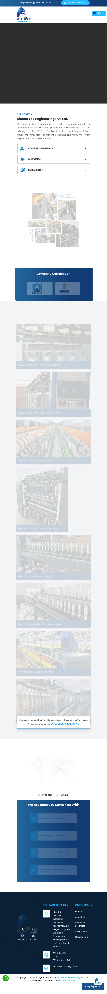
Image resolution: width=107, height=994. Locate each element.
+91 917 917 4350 (62, 959)
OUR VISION (34, 159)
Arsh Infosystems (66, 980)
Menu (98, 13)
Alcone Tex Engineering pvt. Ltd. (72, 977)
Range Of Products (80, 924)
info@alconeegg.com (29, 2)
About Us (80, 916)
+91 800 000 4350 (59, 954)
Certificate (81, 931)
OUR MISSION (35, 170)
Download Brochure (75, 2)
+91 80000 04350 (50, 2)
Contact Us (81, 936)
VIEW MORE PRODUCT (65, 724)
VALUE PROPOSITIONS (40, 148)
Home (78, 911)
